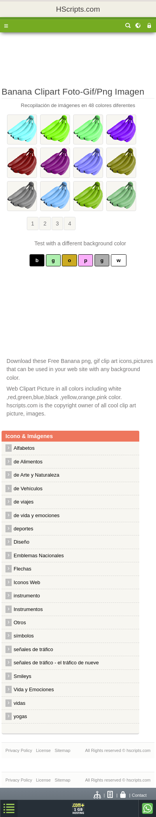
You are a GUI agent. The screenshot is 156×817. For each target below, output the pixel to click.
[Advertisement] (78, 57)
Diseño (21, 542)
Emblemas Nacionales (39, 555)
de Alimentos (28, 462)
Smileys (22, 676)
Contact (139, 795)
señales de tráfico (33, 649)
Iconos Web (27, 582)
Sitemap (62, 750)
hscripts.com (138, 750)
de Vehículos (28, 488)
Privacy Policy (18, 750)
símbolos (24, 636)
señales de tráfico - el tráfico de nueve (56, 663)
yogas (20, 716)
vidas (19, 703)
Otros (20, 622)
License (43, 750)
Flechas (22, 569)
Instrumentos (28, 609)
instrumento (27, 596)
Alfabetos (24, 448)
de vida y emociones (37, 515)
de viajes (23, 502)
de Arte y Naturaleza (36, 475)
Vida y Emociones (34, 689)
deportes (23, 529)
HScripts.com (78, 9)
